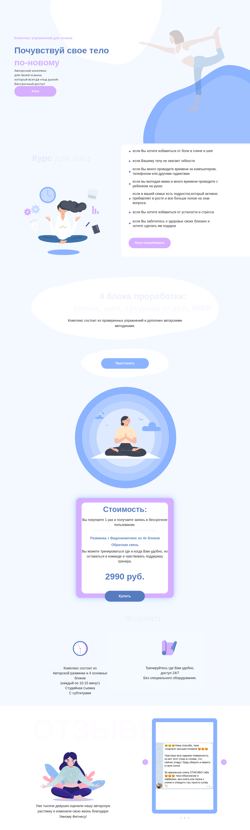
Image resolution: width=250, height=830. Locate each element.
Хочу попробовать (150, 243)
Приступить (125, 363)
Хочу (35, 91)
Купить (125, 596)
